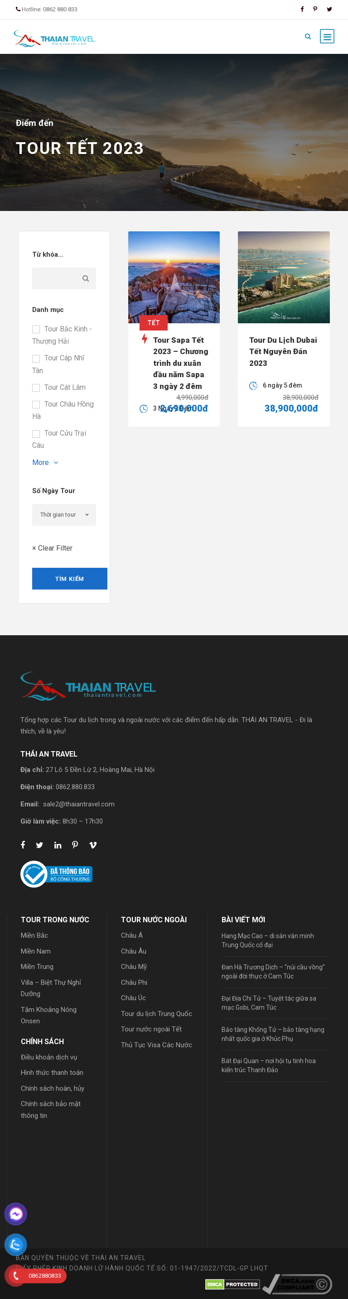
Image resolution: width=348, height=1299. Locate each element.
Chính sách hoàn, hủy (52, 1088)
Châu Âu (133, 951)
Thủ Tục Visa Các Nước (156, 1045)
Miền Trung (37, 967)
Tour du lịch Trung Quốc (156, 1014)
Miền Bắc (34, 935)
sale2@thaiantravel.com (79, 804)
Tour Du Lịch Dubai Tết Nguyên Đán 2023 (283, 352)
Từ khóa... (47, 254)
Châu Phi (134, 982)
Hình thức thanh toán (52, 1073)
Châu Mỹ (134, 967)
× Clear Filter (52, 548)
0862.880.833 (75, 787)
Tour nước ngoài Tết (151, 1029)
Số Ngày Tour (53, 491)
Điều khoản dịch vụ (49, 1057)
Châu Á (132, 935)
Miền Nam (36, 951)
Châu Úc (133, 998)
